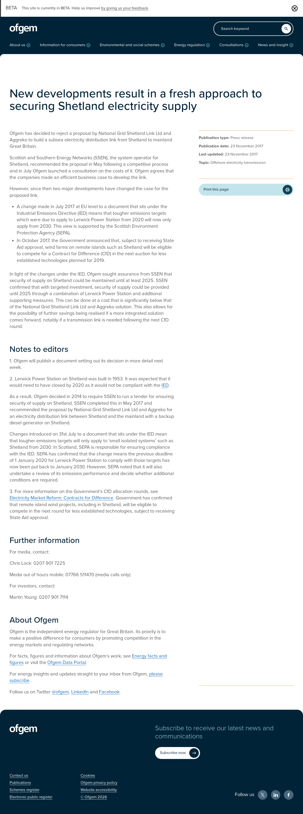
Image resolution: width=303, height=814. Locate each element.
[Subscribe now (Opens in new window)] (177, 753)
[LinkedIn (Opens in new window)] (276, 795)
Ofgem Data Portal (66, 662)
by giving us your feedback (124, 8)
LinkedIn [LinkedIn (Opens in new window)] (80, 692)
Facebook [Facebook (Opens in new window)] (109, 692)
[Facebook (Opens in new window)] (288, 795)
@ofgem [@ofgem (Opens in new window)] (60, 692)
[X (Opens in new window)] (262, 795)
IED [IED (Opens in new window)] (165, 385)
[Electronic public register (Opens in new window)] (31, 797)
